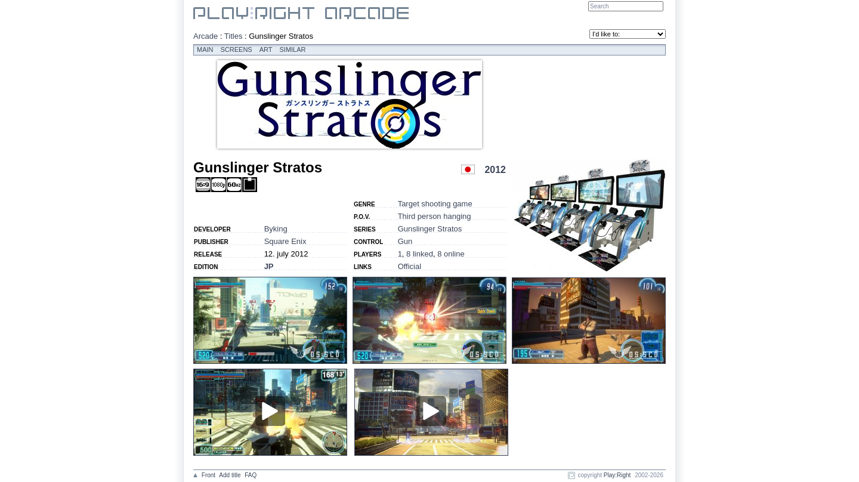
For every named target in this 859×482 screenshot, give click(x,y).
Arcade (205, 36)
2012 (495, 170)
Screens (236, 49)
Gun (405, 241)
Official (410, 266)
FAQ (251, 475)
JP (269, 266)
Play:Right (617, 475)
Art (266, 49)
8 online (451, 253)
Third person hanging (434, 216)
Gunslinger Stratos (430, 228)
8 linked (419, 253)
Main (205, 49)
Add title (229, 475)
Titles (233, 36)
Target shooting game (435, 203)
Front (208, 475)
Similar (293, 49)
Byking (276, 228)
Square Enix (285, 241)
